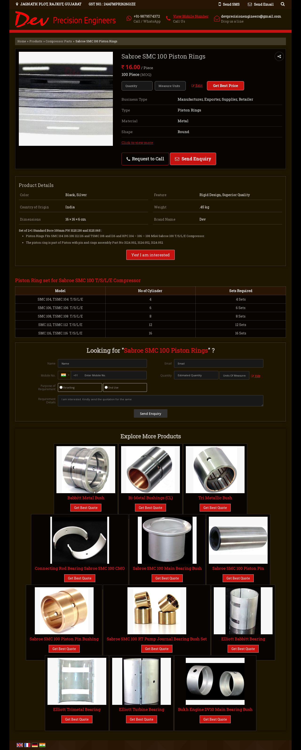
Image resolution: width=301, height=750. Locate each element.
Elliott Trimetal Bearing (76, 709)
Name (51, 363)
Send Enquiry (193, 159)
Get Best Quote (86, 507)
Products (35, 41)
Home (21, 41)
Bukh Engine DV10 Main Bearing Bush (215, 709)
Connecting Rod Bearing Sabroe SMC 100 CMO (80, 568)
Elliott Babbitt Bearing (243, 639)
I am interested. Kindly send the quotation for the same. (160, 400)
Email (168, 363)
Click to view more (137, 142)
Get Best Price (225, 85)
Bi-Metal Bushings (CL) (150, 497)
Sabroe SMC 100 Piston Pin (238, 568)
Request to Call (145, 159)
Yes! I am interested (150, 255)
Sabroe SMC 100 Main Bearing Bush (167, 568)
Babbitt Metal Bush (85, 497)
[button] (191, 16)
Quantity (166, 375)
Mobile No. (48, 375)
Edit (196, 85)
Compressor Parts (59, 41)
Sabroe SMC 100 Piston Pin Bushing (64, 639)
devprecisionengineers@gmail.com (251, 16)
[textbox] (170, 86)
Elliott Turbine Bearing (141, 709)
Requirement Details (46, 400)
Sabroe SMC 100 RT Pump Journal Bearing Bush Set (157, 639)
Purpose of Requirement (46, 387)
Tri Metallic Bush (215, 497)
